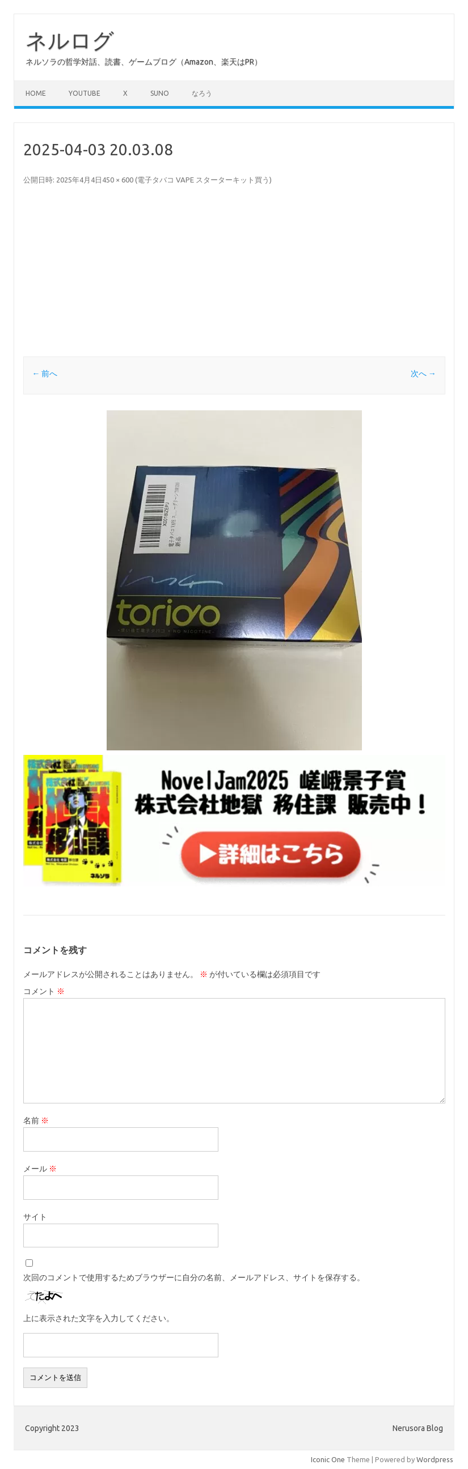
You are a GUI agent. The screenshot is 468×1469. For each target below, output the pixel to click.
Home (36, 93)
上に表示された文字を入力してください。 (98, 1318)
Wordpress (434, 1459)
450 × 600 (117, 180)
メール (40, 1168)
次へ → (423, 373)
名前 (36, 1120)
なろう (202, 93)
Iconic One (328, 1459)
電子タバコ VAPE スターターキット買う (203, 180)
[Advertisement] (234, 271)
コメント (44, 991)
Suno (159, 93)
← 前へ (44, 373)
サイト (35, 1216)
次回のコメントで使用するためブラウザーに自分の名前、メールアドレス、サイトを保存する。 (194, 1277)
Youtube (84, 93)
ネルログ (70, 40)
